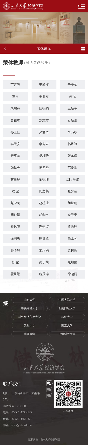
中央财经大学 (29, 308)
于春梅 (72, 84)
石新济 (72, 120)
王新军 (72, 108)
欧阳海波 (72, 179)
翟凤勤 (15, 274)
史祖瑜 (15, 120)
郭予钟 (15, 250)
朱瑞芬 (15, 108)
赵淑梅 (15, 203)
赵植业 (44, 203)
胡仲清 (15, 214)
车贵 (15, 96)
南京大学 (67, 325)
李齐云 (44, 144)
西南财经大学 (66, 308)
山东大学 (29, 299)
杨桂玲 (44, 155)
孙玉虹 (15, 132)
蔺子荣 (44, 262)
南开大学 (29, 334)
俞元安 (72, 214)
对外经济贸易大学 (29, 316)
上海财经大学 (66, 334)
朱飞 (72, 96)
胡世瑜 (72, 203)
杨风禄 (72, 144)
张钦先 (15, 167)
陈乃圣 (44, 167)
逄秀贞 (44, 226)
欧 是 (15, 191)
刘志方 (44, 120)
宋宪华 (15, 155)
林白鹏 (15, 179)
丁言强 (15, 84)
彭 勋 (15, 262)
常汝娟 (44, 250)
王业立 (44, 96)
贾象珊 (72, 226)
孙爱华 (44, 132)
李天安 (15, 144)
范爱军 (72, 167)
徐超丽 (72, 274)
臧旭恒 (72, 262)
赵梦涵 (72, 191)
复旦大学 (29, 325)
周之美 (44, 191)
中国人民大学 (66, 299)
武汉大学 (67, 316)
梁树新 (72, 250)
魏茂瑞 (44, 274)
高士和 (72, 238)
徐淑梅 (15, 238)
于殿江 (44, 84)
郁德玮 (44, 179)
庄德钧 (44, 108)
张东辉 (72, 155)
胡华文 (44, 214)
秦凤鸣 (15, 226)
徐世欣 (44, 238)
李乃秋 (72, 132)
